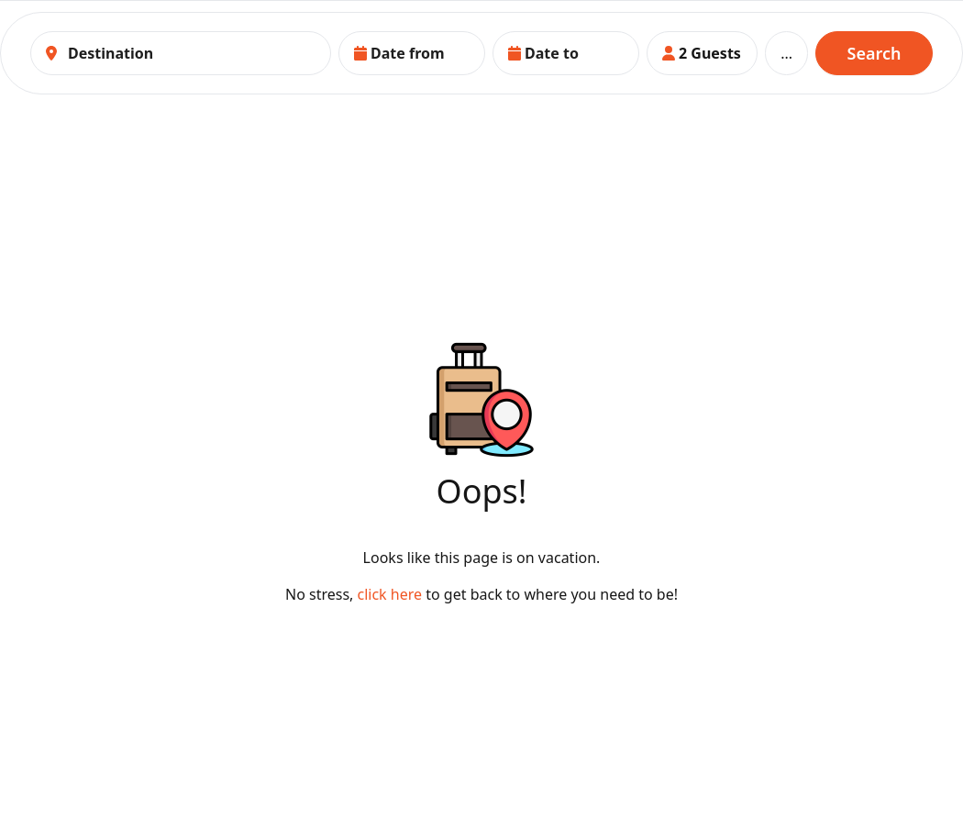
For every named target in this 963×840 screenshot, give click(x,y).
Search (874, 53)
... (786, 53)
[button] (411, 53)
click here (392, 594)
